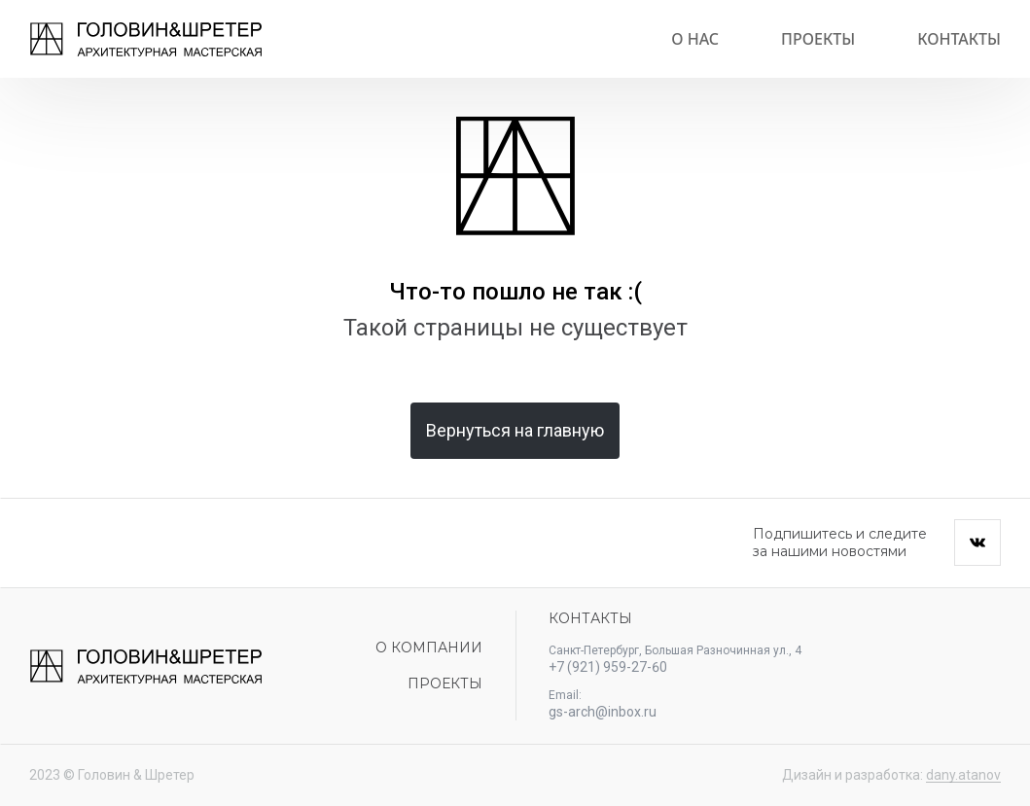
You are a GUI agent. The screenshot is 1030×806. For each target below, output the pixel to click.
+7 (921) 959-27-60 (608, 667)
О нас (695, 39)
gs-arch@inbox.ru (603, 711)
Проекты (818, 39)
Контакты (959, 39)
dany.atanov (963, 775)
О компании (428, 647)
